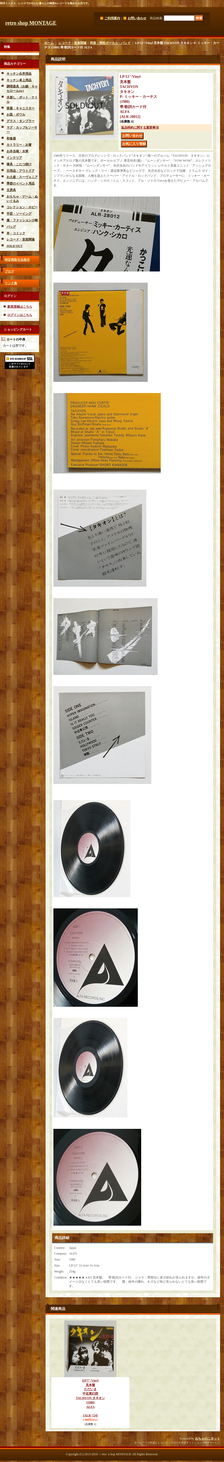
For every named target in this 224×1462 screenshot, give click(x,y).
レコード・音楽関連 (21, 239)
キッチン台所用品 (19, 73)
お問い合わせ (137, 18)
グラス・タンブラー (21, 121)
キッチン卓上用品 (19, 80)
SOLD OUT (15, 246)
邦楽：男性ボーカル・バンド (110, 43)
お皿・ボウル (16, 114)
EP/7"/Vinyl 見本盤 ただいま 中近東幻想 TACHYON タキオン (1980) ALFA (90, 1398)
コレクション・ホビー (22, 207)
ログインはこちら (19, 315)
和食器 (11, 138)
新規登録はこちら (19, 306)
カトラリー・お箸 (19, 145)
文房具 (11, 190)
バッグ (11, 227)
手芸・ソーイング (19, 214)
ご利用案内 (112, 18)
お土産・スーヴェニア (22, 177)
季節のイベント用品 (21, 183)
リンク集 (11, 283)
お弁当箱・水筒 (17, 151)
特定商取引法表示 (17, 260)
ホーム (49, 43)
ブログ (9, 271)
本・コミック (16, 233)
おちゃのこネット (207, 1438)
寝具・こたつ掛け (19, 164)
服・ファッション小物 (22, 220)
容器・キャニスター (21, 108)
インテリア (14, 158)
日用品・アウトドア (21, 171)
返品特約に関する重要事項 (140, 127)
